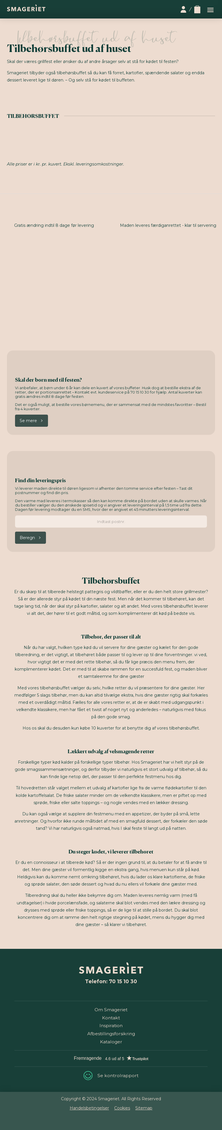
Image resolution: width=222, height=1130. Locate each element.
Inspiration (111, 1025)
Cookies (122, 1108)
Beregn (27, 537)
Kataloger (111, 1041)
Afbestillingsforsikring (111, 1033)
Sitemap (143, 1108)
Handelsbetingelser (89, 1108)
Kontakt (111, 1017)
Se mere (28, 420)
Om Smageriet (111, 1009)
